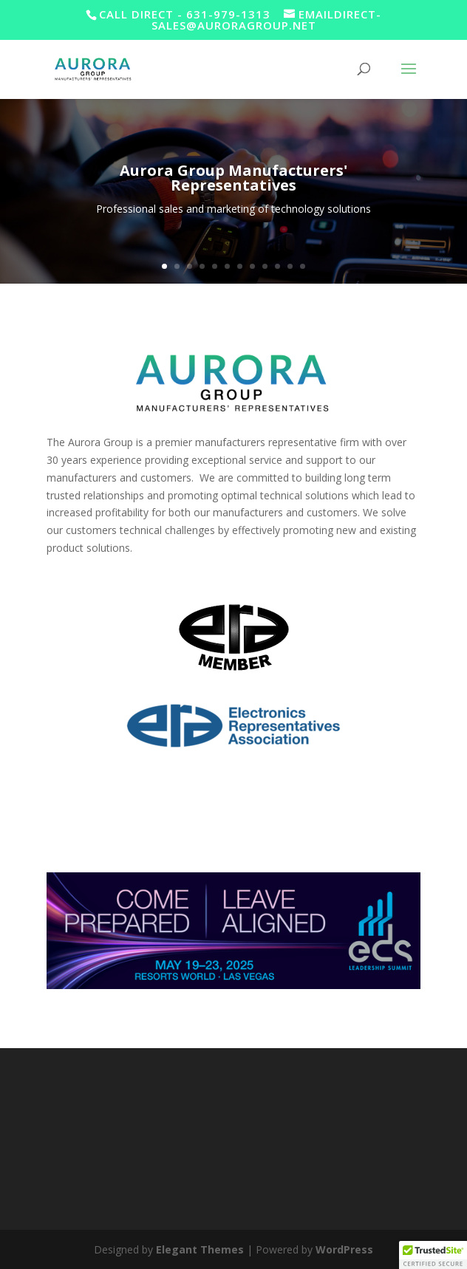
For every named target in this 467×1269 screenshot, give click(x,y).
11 (290, 266)
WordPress (344, 1249)
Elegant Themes (200, 1249)
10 (277, 266)
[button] (433, 1255)
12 (302, 266)
